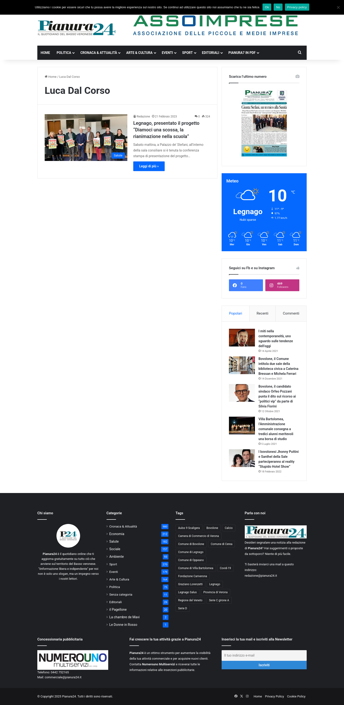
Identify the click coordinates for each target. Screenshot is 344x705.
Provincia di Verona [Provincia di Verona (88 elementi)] (215, 592)
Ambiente (116, 556)
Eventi (167, 53)
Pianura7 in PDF (242, 53)
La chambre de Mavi (124, 617)
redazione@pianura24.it (261, 575)
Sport (187, 53)
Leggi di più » (149, 166)
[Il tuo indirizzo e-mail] (264, 655)
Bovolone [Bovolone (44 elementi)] (212, 528)
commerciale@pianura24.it (63, 677)
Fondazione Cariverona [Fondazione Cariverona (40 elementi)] (192, 576)
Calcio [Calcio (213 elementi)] (228, 528)
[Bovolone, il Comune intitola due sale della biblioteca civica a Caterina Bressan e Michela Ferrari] (242, 365)
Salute (114, 541)
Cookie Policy (296, 696)
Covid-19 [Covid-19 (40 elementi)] (225, 568)
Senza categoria (121, 594)
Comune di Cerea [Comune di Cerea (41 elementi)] (221, 544)
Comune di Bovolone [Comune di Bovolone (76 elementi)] (191, 544)
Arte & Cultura (139, 53)
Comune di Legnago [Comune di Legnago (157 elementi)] (190, 552)
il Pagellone (118, 609)
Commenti (291, 313)
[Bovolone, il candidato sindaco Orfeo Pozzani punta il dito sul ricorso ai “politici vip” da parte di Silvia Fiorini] (242, 393)
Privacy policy (297, 7)
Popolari (235, 313)
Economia (117, 534)
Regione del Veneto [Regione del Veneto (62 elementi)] (190, 600)
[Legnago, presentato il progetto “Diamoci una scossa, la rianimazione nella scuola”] (86, 137)
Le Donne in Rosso (123, 625)
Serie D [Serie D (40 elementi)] (182, 608)
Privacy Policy (274, 696)
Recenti (262, 313)
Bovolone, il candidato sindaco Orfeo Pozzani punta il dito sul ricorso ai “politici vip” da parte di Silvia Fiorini (277, 396)
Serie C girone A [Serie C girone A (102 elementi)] (219, 600)
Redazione (143, 116)
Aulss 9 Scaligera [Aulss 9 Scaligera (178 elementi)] (189, 528)
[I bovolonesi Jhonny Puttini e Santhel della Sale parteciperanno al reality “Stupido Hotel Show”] (242, 458)
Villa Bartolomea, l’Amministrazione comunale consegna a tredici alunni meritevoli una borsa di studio (275, 429)
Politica (64, 53)
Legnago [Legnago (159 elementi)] (214, 584)
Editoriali (210, 53)
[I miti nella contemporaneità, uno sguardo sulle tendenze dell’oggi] (242, 337)
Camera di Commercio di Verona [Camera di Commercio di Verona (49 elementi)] (198, 536)
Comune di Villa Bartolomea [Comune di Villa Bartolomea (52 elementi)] (195, 568)
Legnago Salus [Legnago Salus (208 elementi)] (187, 592)
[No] (338, 7)
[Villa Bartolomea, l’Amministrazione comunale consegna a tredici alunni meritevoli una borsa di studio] (242, 425)
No (278, 7)
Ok (267, 7)
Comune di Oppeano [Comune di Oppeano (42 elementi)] (191, 560)
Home (45, 53)
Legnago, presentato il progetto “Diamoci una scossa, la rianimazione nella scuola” (166, 129)
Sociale (114, 549)
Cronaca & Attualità (98, 53)
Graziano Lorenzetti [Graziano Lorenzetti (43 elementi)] (190, 584)
